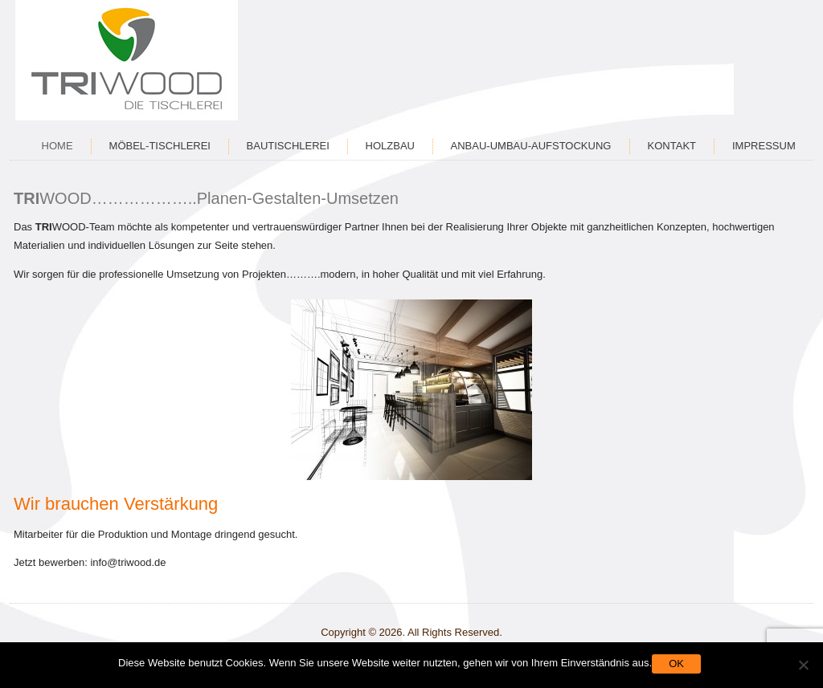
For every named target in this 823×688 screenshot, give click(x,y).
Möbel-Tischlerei (160, 146)
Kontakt (672, 146)
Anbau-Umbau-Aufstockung (531, 146)
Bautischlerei (288, 146)
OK (676, 663)
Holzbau (390, 146)
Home (57, 146)
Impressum (764, 146)
